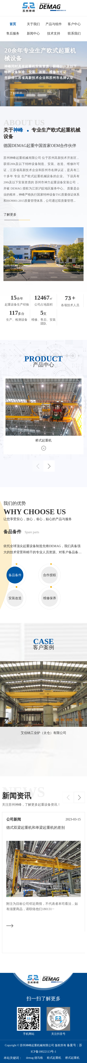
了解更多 (9, 214)
